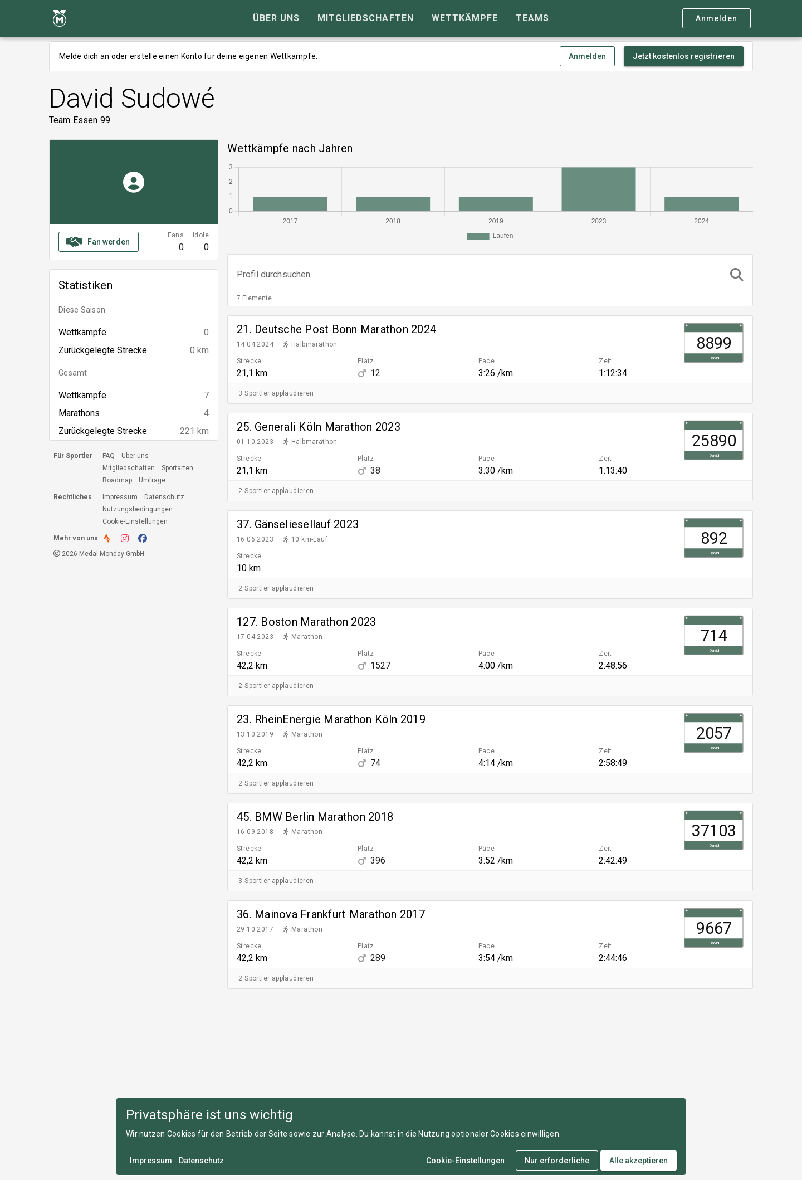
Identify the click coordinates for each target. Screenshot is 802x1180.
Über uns (135, 456)
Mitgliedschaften (128, 468)
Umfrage (152, 480)
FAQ (108, 456)
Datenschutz (164, 497)
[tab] (276, 18)
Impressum (120, 497)
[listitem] (490, 349)
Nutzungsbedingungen (137, 509)
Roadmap (117, 480)
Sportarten (177, 468)
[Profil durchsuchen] (480, 274)
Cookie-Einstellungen (135, 521)
